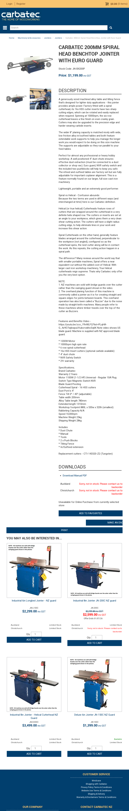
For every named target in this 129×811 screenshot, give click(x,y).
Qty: (28, 634)
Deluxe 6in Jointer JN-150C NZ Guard (94, 714)
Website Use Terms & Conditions (96, 790)
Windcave (96, 781)
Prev (8, 98)
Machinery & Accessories (29, 38)
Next (48, 98)
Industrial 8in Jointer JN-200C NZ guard (94, 600)
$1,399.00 (94, 725)
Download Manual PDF (75, 475)
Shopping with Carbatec (96, 784)
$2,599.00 (94, 614)
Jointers (47, 38)
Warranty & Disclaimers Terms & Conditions (96, 797)
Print (64, 530)
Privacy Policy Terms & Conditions (96, 787)
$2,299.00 (34, 611)
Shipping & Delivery (96, 794)
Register (21, 3)
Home (11, 38)
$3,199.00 (94, 611)
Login (9, 3)
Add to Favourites (90, 513)
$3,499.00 (34, 725)
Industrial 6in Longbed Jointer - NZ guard (34, 600)
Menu (5, 27)
